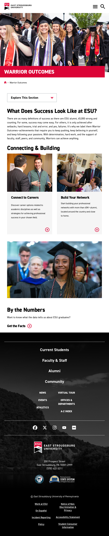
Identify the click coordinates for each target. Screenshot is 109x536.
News (42, 392)
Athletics (42, 407)
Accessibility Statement (68, 517)
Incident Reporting (41, 517)
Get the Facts (19, 326)
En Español (41, 510)
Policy (41, 524)
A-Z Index (66, 411)
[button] (95, 6)
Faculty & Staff (54, 360)
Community (54, 381)
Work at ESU (41, 504)
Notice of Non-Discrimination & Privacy (67, 507)
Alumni (54, 370)
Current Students (54, 349)
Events (42, 400)
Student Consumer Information (67, 525)
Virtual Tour (66, 392)
